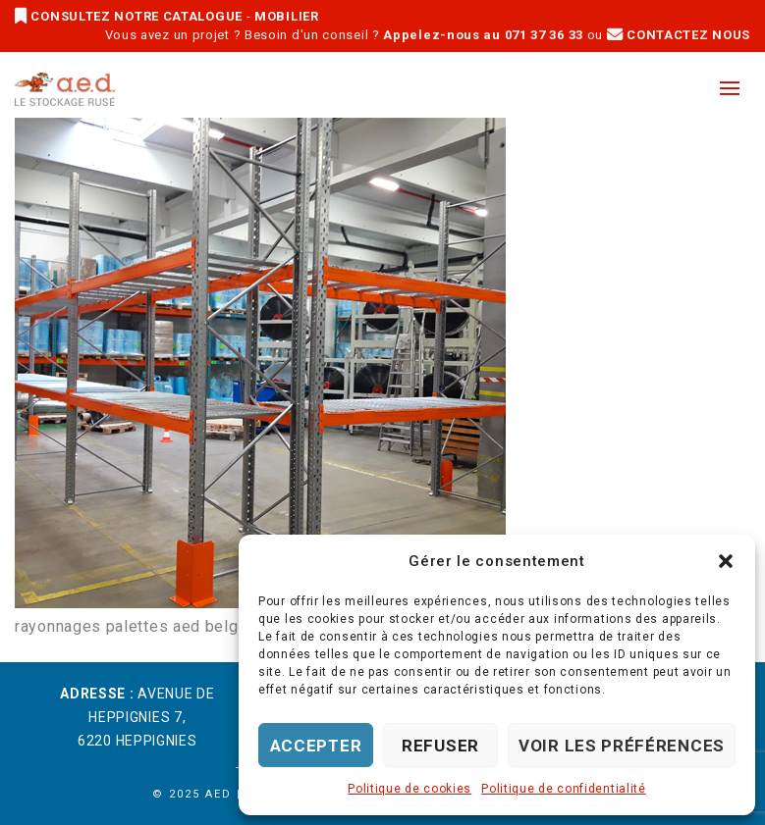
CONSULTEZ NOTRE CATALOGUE (130, 16)
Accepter (316, 745)
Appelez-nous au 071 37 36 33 (483, 34)
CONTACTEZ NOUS (678, 34)
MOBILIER (286, 16)
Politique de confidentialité (563, 789)
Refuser (440, 745)
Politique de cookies (409, 789)
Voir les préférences (622, 745)
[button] (726, 561)
